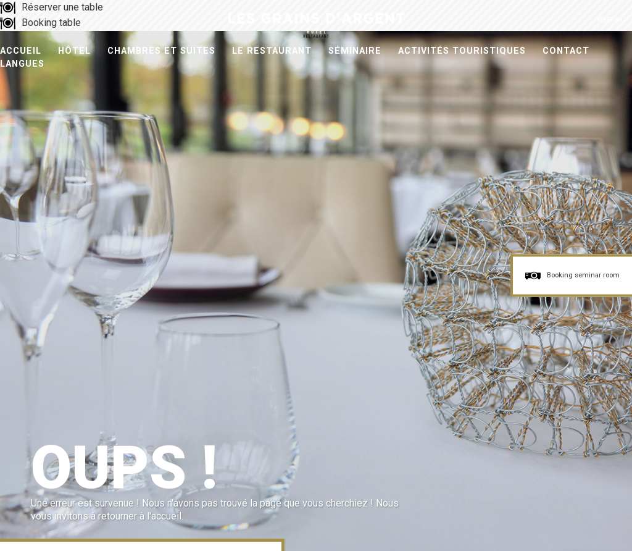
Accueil (20, 51)
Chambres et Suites (161, 51)
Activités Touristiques (462, 51)
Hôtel (74, 51)
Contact (566, 51)
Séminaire (354, 51)
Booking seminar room (583, 275)
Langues (22, 64)
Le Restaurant (272, 51)
